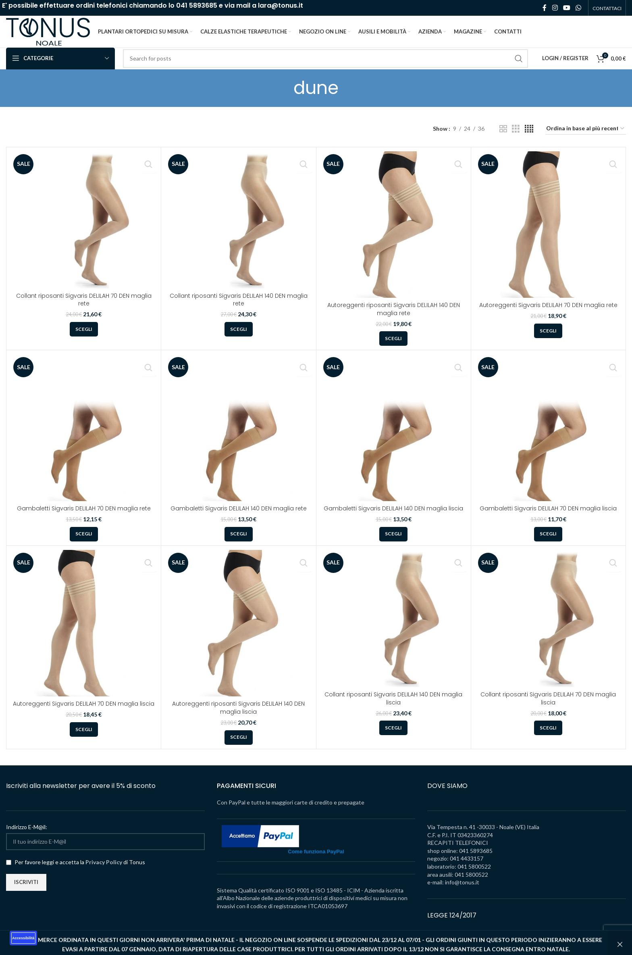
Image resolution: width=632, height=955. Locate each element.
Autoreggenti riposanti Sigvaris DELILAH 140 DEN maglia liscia (238, 719)
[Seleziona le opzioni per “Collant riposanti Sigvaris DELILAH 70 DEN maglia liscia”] (548, 738)
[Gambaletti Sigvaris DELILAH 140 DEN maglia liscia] (393, 438)
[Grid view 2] (503, 140)
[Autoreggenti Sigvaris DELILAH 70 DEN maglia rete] (548, 235)
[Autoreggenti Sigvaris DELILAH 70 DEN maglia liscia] (83, 634)
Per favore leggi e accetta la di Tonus (75, 872)
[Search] (325, 69)
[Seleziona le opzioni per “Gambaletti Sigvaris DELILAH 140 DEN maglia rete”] (239, 545)
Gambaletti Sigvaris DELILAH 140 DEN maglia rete (238, 519)
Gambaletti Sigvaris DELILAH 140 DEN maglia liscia (393, 519)
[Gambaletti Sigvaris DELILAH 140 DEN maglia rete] (238, 438)
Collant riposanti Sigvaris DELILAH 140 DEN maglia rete (239, 311)
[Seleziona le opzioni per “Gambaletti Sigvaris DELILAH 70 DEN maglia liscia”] (548, 545)
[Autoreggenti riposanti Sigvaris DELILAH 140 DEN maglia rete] (393, 235)
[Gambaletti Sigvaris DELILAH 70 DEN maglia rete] (83, 438)
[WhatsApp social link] (578, 8)
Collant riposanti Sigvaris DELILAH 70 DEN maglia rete (84, 311)
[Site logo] (56, 36)
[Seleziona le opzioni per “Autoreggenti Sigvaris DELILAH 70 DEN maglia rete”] (548, 341)
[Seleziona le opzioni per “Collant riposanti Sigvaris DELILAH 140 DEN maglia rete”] (239, 340)
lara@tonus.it (280, 5)
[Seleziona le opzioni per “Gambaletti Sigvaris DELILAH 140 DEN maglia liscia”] (393, 545)
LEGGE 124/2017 (451, 926)
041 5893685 (196, 5)
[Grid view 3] (516, 140)
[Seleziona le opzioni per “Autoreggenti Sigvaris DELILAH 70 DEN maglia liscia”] (84, 740)
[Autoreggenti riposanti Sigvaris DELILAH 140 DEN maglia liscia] (238, 634)
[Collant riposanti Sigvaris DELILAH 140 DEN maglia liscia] (393, 629)
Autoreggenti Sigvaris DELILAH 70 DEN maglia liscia (83, 715)
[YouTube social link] (566, 8)
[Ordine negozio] (585, 140)
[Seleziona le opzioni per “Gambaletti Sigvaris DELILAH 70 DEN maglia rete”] (84, 545)
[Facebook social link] (544, 8)
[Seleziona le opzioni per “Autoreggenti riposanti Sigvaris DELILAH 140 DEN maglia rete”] (393, 349)
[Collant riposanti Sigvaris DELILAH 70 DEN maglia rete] (83, 230)
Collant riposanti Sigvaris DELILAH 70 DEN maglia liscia (548, 709)
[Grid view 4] (529, 140)
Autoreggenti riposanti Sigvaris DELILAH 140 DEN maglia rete (393, 320)
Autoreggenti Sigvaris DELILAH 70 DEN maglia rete (548, 316)
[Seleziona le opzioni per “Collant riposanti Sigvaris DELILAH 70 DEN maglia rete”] (84, 340)
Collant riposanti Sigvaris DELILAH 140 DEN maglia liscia (393, 709)
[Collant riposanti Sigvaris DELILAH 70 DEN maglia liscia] (548, 629)
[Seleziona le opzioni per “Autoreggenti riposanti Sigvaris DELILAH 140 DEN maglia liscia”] (239, 748)
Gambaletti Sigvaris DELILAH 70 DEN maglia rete (84, 519)
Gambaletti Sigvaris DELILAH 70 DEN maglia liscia (548, 519)
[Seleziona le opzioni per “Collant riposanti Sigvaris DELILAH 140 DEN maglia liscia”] (393, 738)
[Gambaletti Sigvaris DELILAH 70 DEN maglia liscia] (548, 438)
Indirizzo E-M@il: (26, 837)
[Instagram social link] (554, 8)
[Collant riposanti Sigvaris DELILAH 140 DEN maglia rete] (238, 230)
